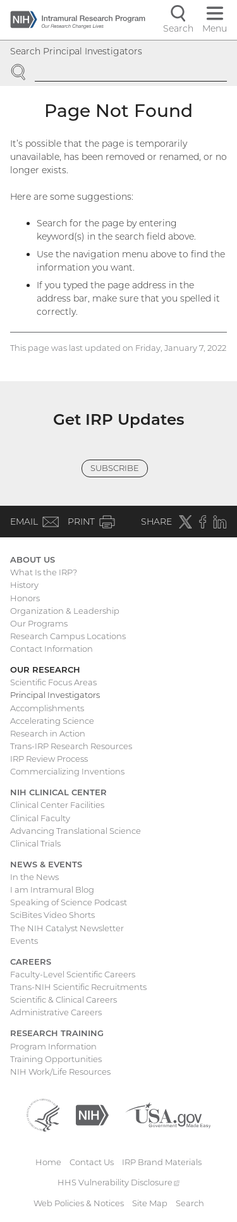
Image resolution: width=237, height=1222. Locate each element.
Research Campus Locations (68, 636)
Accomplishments (47, 708)
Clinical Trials (35, 843)
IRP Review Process (49, 759)
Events (24, 941)
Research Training (57, 1033)
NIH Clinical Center (58, 792)
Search (190, 1203)
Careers (30, 961)
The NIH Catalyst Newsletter (67, 928)
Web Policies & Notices (78, 1203)
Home (48, 1162)
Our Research (45, 669)
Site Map (149, 1203)
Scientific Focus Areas (53, 682)
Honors (25, 598)
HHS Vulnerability (119, 1182)
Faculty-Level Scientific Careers (72, 974)
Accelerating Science (52, 721)
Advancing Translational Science (75, 831)
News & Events (46, 864)
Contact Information (51, 649)
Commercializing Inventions (67, 771)
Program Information (53, 1046)
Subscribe (114, 468)
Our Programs (39, 623)
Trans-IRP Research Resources (71, 746)
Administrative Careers (56, 1012)
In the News (34, 877)
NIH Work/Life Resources (60, 1071)
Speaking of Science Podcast (68, 902)
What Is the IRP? (43, 572)
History (24, 585)
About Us (32, 559)
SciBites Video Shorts (52, 915)
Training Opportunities (56, 1059)
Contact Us (92, 1162)
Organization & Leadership (64, 611)
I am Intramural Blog (52, 889)
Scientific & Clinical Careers (63, 999)
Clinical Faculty (40, 818)
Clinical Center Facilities (57, 805)
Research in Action (47, 733)
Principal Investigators (55, 695)
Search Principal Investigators (76, 51)
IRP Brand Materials (162, 1162)
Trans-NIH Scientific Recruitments (78, 987)
